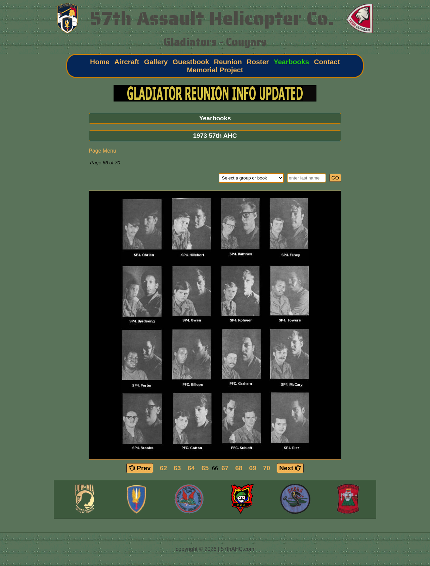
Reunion (228, 62)
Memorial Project (215, 70)
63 (177, 468)
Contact (327, 62)
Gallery (156, 62)
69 (252, 468)
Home (100, 62)
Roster (258, 62)
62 (163, 468)
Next (290, 468)
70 (266, 468)
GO (335, 177)
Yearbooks (291, 62)
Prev (140, 468)
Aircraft (126, 62)
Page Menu (102, 151)
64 (191, 468)
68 (238, 468)
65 (205, 468)
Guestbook (191, 62)
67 (224, 468)
